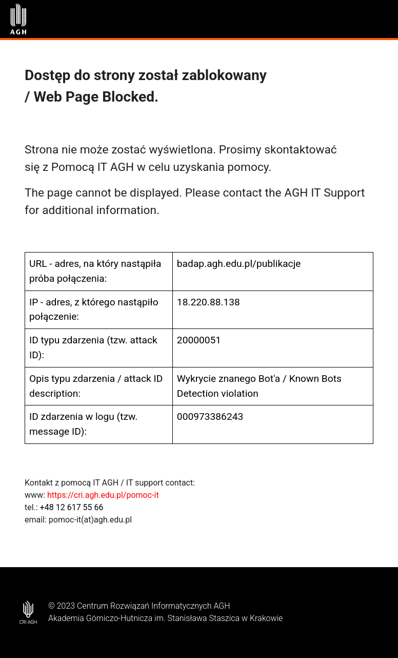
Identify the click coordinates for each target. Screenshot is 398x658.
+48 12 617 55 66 (72, 507)
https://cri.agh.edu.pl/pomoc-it (103, 495)
